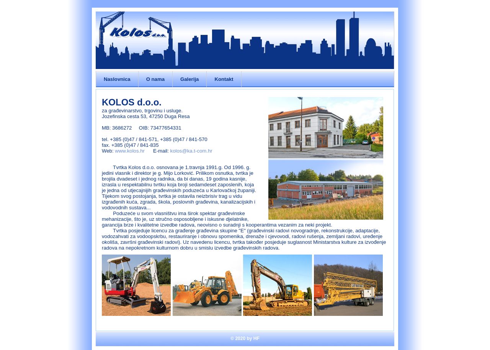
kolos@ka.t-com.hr (191, 151)
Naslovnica (117, 79)
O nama (155, 79)
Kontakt (223, 79)
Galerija (189, 79)
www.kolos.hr (130, 151)
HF (256, 338)
